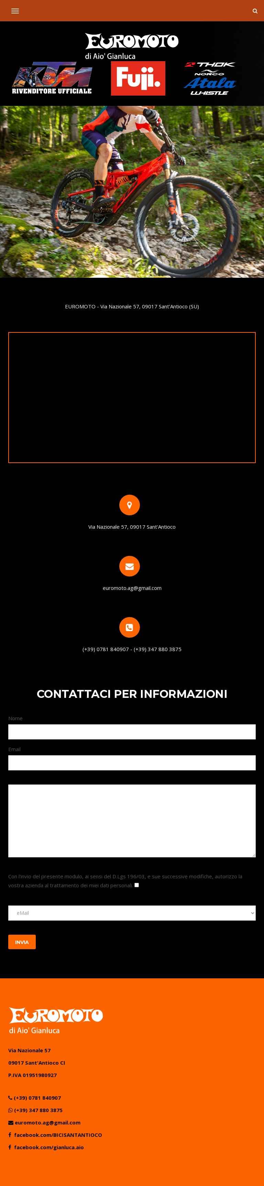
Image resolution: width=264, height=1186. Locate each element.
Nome (15, 718)
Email (14, 749)
